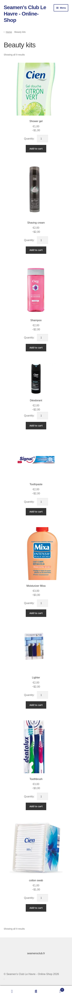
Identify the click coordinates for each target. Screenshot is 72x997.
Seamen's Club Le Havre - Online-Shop (25, 13)
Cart (56, 989)
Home (9, 32)
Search (36, 991)
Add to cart (36, 148)
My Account (12, 991)
